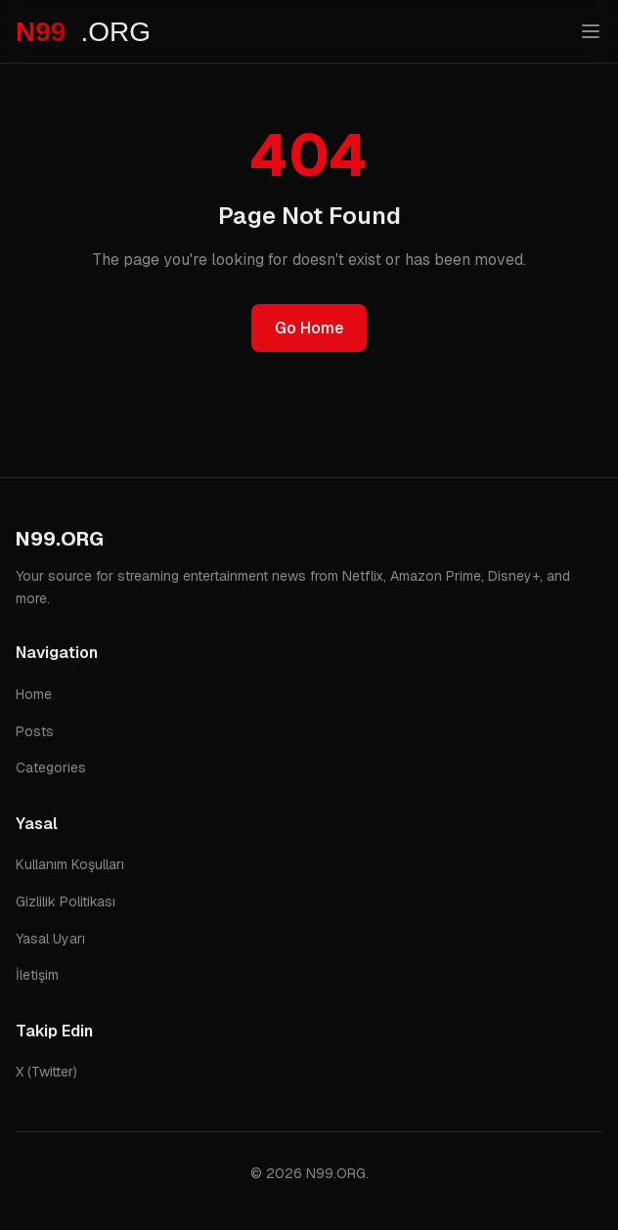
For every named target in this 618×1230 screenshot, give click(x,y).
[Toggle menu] (590, 31)
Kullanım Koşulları (70, 864)
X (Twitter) (46, 1071)
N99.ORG (60, 538)
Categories (51, 767)
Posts (35, 731)
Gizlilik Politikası (65, 901)
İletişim (37, 975)
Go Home (309, 328)
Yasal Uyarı (50, 938)
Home (34, 694)
